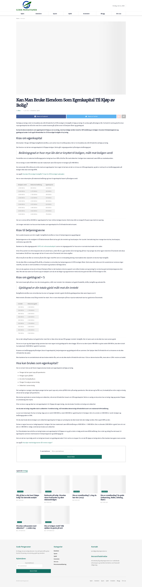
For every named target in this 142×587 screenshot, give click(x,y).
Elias (19, 110)
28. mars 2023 (19, 500)
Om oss (118, 14)
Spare (55, 14)
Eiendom (39, 14)
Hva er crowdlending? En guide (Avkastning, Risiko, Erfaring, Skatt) (112, 497)
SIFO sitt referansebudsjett (47, 246)
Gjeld (70, 14)
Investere (86, 14)
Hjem (22, 14)
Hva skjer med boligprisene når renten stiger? (37, 442)
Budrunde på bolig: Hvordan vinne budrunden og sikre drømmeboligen (55, 497)
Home (17, 18)
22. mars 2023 (47, 502)
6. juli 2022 (26, 110)
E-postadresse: (56, 451)
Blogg (103, 14)
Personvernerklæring (60, 564)
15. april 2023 (104, 502)
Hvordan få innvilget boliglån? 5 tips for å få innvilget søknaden (43, 174)
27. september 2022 (49, 530)
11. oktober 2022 (20, 530)
